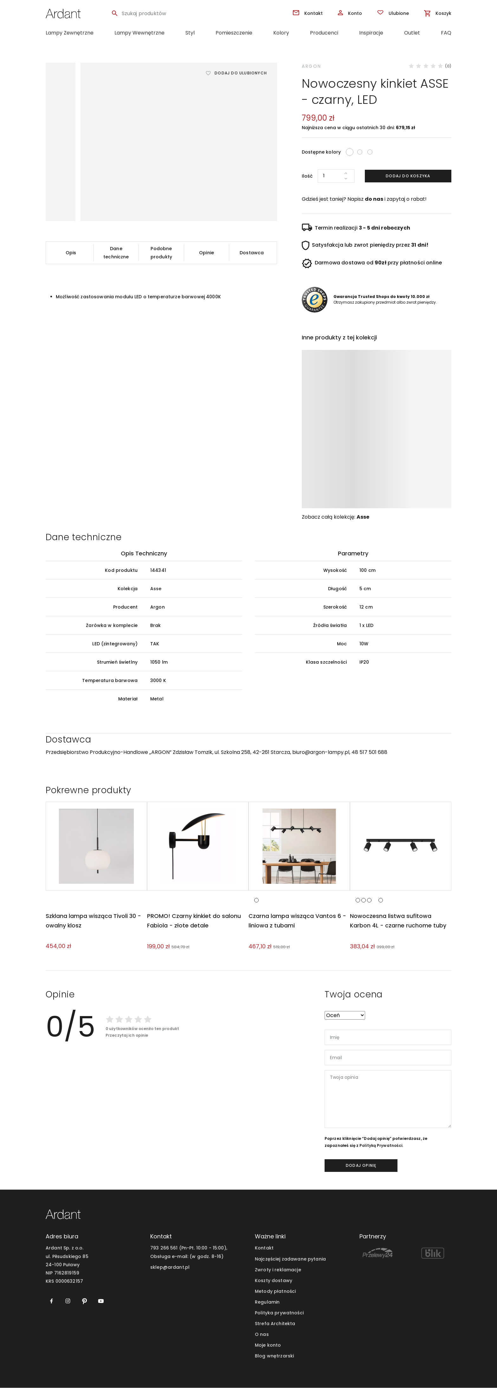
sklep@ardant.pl (170, 1270)
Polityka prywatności (279, 1316)
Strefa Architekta (275, 1327)
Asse (363, 517)
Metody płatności (275, 1294)
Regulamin (267, 1305)
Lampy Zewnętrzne (70, 32)
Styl (190, 32)
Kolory (281, 32)
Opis (71, 253)
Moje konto (268, 1348)
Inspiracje (371, 32)
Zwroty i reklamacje (278, 1273)
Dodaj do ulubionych (241, 73)
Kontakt (264, 1251)
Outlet (412, 32)
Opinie (206, 253)
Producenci (324, 32)
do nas (374, 199)
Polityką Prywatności (380, 1148)
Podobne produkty (161, 252)
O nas (262, 1337)
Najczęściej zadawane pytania (290, 1262)
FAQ (446, 32)
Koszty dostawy (273, 1283)
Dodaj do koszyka (408, 176)
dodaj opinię (361, 1168)
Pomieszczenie (234, 32)
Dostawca (252, 253)
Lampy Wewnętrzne (139, 32)
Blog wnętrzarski (274, 1359)
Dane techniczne (116, 252)
